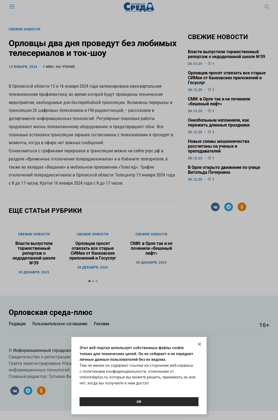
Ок (139, 402)
